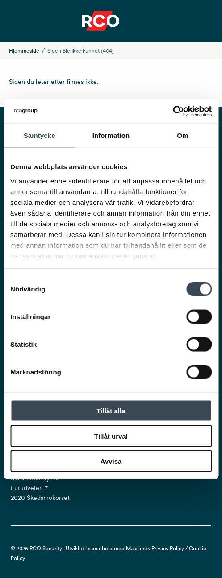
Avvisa (111, 461)
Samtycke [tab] (39, 135)
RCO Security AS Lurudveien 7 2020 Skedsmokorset (40, 488)
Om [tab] (182, 135)
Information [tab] (111, 135)
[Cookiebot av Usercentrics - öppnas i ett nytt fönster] (173, 111)
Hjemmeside (24, 50)
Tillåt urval (111, 436)
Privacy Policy (167, 548)
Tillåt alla (111, 411)
